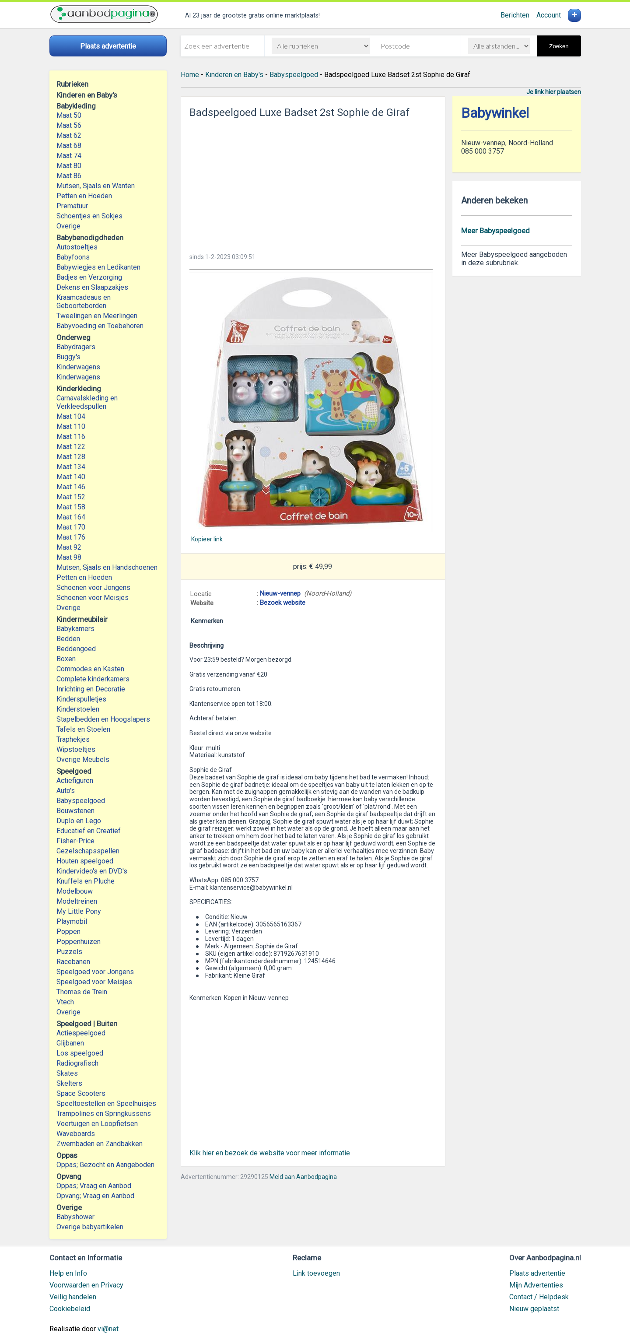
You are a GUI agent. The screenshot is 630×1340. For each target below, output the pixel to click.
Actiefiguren (74, 780)
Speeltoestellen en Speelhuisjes (106, 1103)
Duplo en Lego (78, 821)
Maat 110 (70, 426)
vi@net (108, 1329)
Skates (67, 1073)
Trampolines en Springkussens (103, 1113)
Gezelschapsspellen (87, 851)
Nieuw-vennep (280, 593)
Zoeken (558, 46)
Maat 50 (68, 115)
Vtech (65, 1002)
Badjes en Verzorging (89, 277)
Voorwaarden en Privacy (86, 1285)
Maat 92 (68, 547)
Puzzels (69, 951)
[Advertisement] (312, 183)
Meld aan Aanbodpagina (303, 1176)
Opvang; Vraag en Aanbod (95, 1196)
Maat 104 (70, 416)
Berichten (514, 15)
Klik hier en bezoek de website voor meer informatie (269, 1153)
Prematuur (72, 206)
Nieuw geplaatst (534, 1309)
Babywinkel (495, 113)
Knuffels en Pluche (85, 881)
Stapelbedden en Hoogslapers (103, 719)
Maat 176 (70, 537)
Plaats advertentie (537, 1273)
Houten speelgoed (84, 861)
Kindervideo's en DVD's (91, 871)
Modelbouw (74, 891)
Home (190, 74)
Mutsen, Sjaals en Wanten (95, 186)
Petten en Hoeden (84, 196)
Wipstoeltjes (75, 749)
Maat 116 (70, 436)
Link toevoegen (316, 1273)
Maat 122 (70, 446)
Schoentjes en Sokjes (89, 216)
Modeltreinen (76, 901)
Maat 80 (68, 165)
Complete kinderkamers (93, 679)
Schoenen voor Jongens (93, 587)
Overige (68, 226)
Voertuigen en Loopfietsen (97, 1123)
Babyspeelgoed (80, 800)
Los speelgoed (79, 1053)
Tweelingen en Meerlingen (96, 316)
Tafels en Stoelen (83, 729)
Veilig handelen (72, 1297)
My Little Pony (78, 911)
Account (548, 15)
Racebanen (73, 962)
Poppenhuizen (78, 941)
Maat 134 (70, 467)
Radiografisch (77, 1063)
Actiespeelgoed (80, 1033)
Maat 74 (68, 155)
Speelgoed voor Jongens (95, 972)
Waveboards (75, 1134)
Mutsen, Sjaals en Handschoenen (107, 567)
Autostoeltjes (77, 247)
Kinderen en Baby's (234, 74)
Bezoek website (282, 603)
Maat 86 (68, 176)
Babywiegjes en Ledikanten (98, 267)
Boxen (66, 659)
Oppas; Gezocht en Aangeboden (105, 1165)
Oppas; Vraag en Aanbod (93, 1186)
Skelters (69, 1083)
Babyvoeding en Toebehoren (100, 326)
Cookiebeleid (69, 1309)
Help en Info (68, 1273)
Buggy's (68, 357)
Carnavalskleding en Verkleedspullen (87, 402)
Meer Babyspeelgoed (495, 230)
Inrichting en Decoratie (90, 689)
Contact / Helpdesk (539, 1297)
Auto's (65, 790)
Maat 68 (68, 145)
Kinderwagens (78, 367)
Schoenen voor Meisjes (92, 597)
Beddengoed (76, 649)
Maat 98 (68, 557)
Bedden (68, 639)
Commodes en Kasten (90, 669)
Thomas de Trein (81, 992)
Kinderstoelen (77, 709)
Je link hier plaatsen (553, 91)
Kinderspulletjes (81, 699)
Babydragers (75, 347)
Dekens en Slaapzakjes (92, 287)
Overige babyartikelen (89, 1227)
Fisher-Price (75, 841)
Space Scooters (80, 1093)
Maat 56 (68, 125)
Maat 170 (70, 527)
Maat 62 (68, 135)
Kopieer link (207, 539)
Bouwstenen (75, 811)
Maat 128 (70, 457)
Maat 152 (70, 497)
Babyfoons (73, 257)
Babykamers (75, 628)
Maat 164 (70, 517)
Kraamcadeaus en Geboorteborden (83, 301)
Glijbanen (70, 1043)
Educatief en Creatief (88, 831)
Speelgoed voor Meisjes (94, 982)
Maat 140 (70, 477)
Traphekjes (73, 739)
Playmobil (71, 921)
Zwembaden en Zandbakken (99, 1144)
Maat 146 (70, 487)
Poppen (68, 931)
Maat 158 (70, 507)
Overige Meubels (82, 759)
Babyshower (75, 1217)
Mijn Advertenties (536, 1285)
